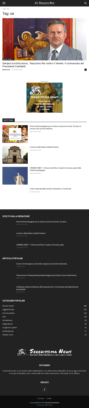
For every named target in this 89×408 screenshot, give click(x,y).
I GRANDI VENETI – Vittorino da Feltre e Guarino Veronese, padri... (40, 245)
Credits (49, 398)
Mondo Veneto (7, 59)
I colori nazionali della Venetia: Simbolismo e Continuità (50, 189)
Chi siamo (41, 398)
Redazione (6, 69)
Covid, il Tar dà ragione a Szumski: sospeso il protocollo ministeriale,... (42, 264)
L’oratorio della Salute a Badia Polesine (44, 147)
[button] (4, 3)
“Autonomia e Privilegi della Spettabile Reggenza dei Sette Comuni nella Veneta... (46, 275)
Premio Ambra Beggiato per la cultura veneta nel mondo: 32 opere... (41, 222)
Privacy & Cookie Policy (44, 405)
